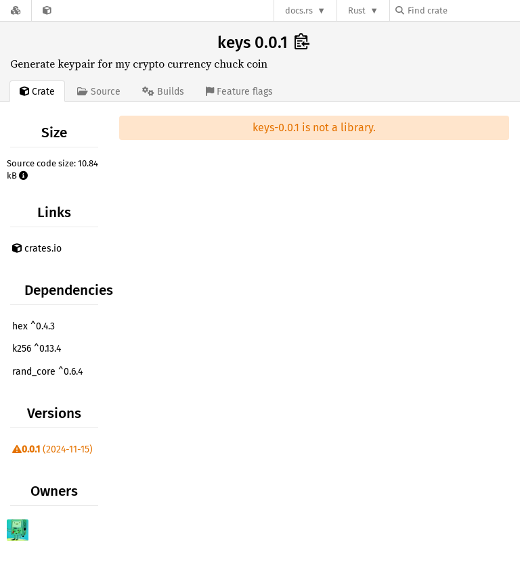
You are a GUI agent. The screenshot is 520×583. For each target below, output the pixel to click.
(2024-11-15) (52, 449)
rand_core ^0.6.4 (47, 371)
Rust (357, 10)
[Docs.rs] (15, 10)
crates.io (37, 248)
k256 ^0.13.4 (36, 348)
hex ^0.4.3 (33, 326)
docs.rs (299, 10)
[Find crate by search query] (463, 10)
